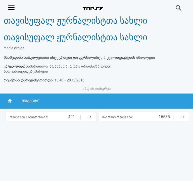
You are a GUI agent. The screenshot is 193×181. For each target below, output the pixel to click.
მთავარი (30, 101)
